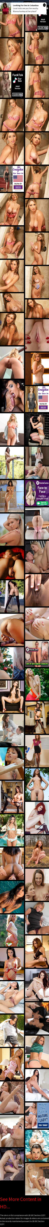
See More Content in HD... (20, 1203)
